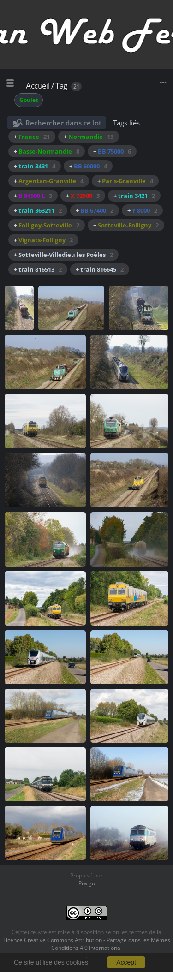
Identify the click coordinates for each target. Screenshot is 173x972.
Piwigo (86, 883)
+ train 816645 (100, 269)
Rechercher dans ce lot (63, 122)
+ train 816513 (38, 269)
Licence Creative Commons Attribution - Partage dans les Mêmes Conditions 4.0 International (86, 944)
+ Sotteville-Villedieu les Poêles (63, 254)
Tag (61, 85)
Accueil (38, 85)
